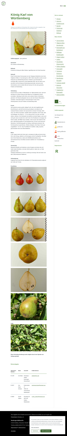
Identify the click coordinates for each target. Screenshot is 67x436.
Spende (58, 26)
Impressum (14, 427)
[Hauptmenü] (62, 6)
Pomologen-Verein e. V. (17, 417)
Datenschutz (22, 427)
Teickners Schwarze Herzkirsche (59, 73)
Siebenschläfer (60, 94)
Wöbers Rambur (60, 66)
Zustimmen (35, 430)
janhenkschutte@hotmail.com (38, 385)
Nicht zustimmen (46, 430)
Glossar (58, 19)
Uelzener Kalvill (60, 83)
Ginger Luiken (60, 57)
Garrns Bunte (60, 40)
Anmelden (13, 431)
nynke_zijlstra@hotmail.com (38, 396)
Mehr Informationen (35, 427)
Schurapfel (59, 69)
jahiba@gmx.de (35, 375)
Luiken (58, 59)
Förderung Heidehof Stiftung (59, 30)
